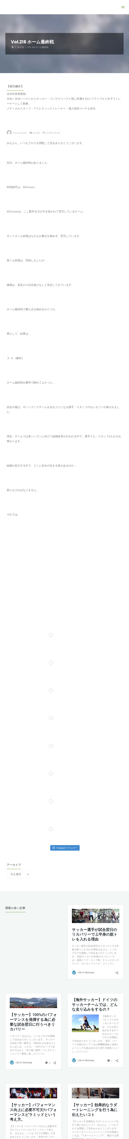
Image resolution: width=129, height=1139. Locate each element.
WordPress (77, 1111)
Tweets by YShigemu (17, 1064)
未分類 (20, 47)
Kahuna (63, 1111)
